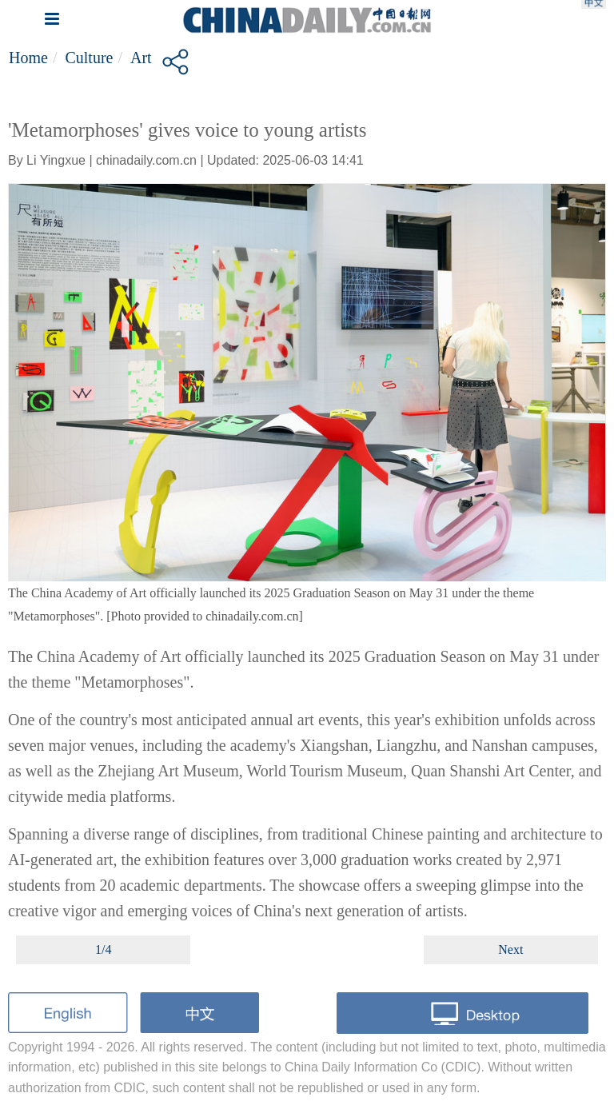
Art (141, 57)
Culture (89, 57)
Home (28, 57)
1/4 (103, 949)
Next (510, 949)
